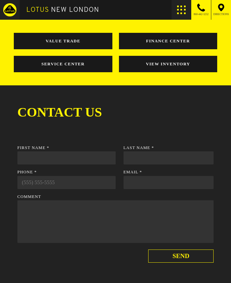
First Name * (33, 147)
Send (181, 255)
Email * (133, 172)
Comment (29, 196)
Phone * (27, 172)
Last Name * (139, 147)
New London (62, 9)
